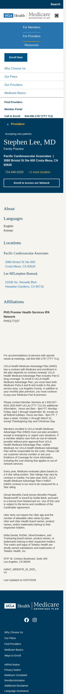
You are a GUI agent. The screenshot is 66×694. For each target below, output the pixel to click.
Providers (18, 124)
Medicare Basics (15, 93)
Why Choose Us (15, 68)
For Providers (31, 36)
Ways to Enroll (12, 655)
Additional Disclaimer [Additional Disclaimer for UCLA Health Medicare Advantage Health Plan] (16, 685)
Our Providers (13, 84)
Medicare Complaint (15, 675)
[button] (31, 69)
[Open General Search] (54, 4)
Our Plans (10, 76)
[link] (27, 620)
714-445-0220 (14, 172)
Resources (31, 45)
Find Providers (12, 643)
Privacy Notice (12, 669)
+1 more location (39, 172)
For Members (31, 27)
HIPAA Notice (12, 664)
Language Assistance (16, 690)
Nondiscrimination (14, 680)
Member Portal (13, 109)
